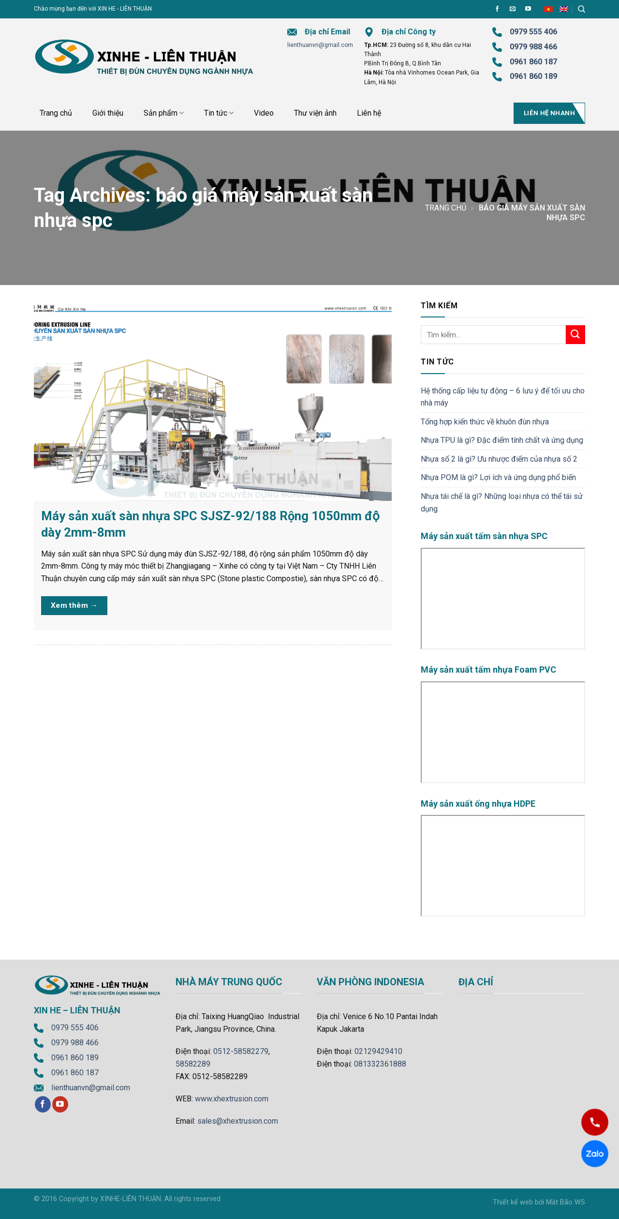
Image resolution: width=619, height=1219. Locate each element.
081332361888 (380, 1064)
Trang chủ (56, 113)
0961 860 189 (75, 1057)
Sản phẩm (164, 113)
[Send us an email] (513, 9)
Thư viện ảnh (315, 113)
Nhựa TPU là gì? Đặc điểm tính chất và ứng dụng (502, 440)
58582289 (193, 1064)
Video (264, 113)
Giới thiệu (107, 113)
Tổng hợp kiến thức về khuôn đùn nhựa (485, 421)
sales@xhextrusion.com (237, 1121)
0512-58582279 (240, 1051)
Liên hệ (369, 113)
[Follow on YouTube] (528, 9)
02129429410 (378, 1051)
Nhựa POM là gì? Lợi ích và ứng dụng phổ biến (498, 477)
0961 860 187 (533, 61)
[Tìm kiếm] (581, 9)
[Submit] (575, 334)
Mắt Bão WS (565, 1202)
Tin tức (219, 113)
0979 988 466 (533, 46)
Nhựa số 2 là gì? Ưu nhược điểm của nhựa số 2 (499, 459)
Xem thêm (74, 606)
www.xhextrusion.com (231, 1098)
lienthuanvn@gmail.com (320, 45)
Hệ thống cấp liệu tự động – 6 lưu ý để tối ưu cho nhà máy (503, 397)
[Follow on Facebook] (497, 9)
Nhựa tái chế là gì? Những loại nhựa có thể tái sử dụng (502, 502)
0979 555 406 (75, 1027)
